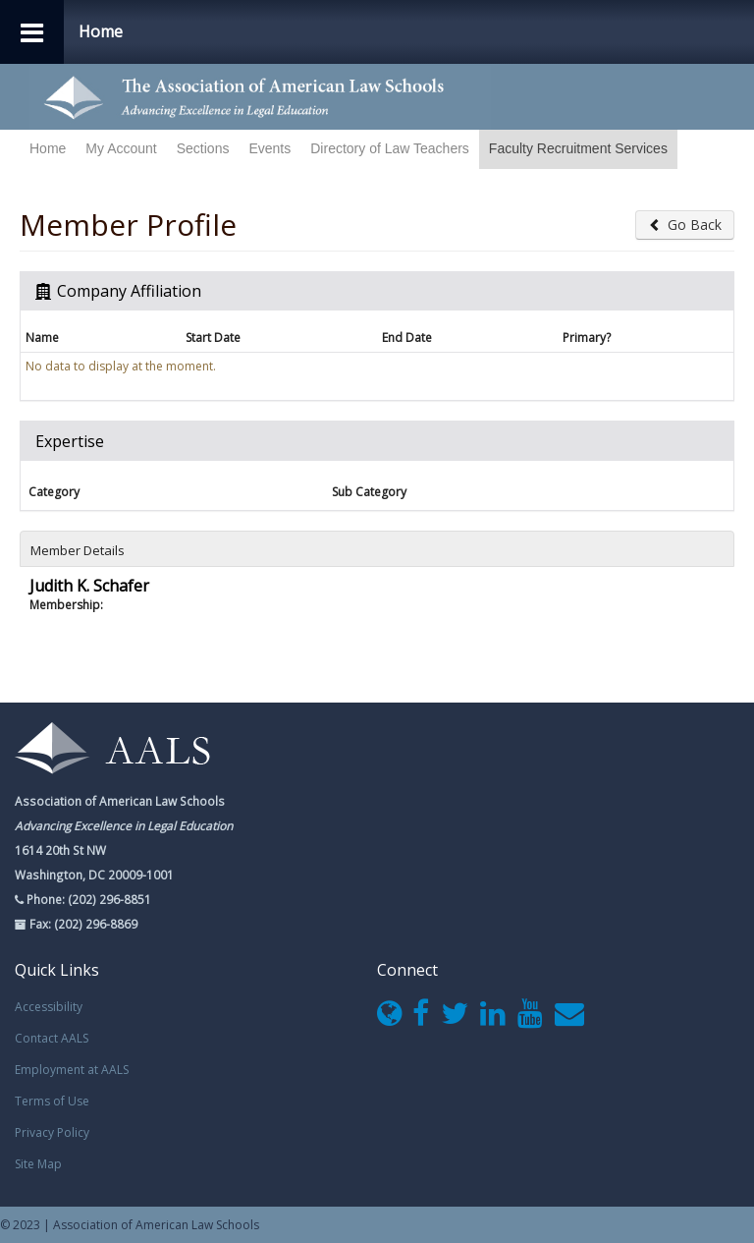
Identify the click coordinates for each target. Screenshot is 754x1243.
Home (47, 148)
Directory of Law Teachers (389, 148)
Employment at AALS (72, 1069)
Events (269, 148)
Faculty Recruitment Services (578, 148)
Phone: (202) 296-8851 (87, 899)
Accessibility (48, 1006)
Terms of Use (52, 1101)
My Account (120, 148)
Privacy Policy (52, 1132)
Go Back (685, 224)
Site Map (38, 1164)
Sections (203, 148)
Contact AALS (51, 1038)
